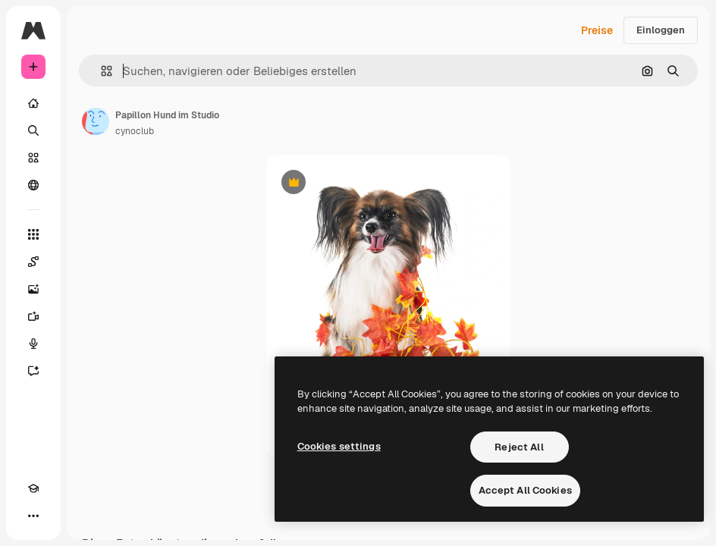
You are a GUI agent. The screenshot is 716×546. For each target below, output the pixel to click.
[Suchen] (33, 130)
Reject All (519, 447)
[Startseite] (33, 103)
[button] (100, 71)
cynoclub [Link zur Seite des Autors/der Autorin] (134, 131)
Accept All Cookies (525, 490)
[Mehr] (33, 516)
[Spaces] (33, 261)
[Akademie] (33, 488)
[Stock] (33, 158)
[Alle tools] (33, 234)
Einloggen (660, 30)
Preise (597, 30)
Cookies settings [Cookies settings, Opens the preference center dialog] (339, 446)
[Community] (33, 185)
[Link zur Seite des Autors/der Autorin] (95, 121)
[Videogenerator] (33, 316)
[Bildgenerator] (33, 289)
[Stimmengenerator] (33, 343)
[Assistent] (33, 371)
